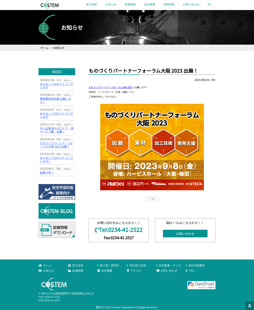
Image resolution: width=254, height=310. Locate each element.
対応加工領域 (136, 265)
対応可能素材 (195, 265)
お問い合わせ (191, 4)
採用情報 (169, 4)
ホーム (45, 265)
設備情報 (130, 4)
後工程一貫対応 (108, 265)
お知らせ (110, 4)
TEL (190, 270)
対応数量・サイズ (169, 265)
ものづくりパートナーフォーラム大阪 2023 (111, 87)
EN (209, 4)
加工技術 (91, 4)
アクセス (134, 270)
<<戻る (152, 198)
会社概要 (149, 4)
